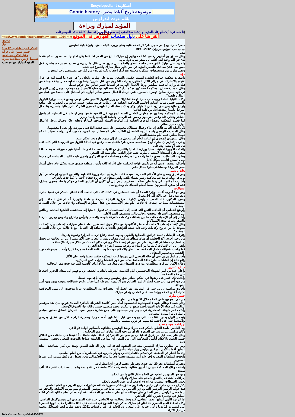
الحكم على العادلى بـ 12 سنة (19, 48)
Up (4, 44)
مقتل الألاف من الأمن (15, 55)
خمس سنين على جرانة (16, 51)
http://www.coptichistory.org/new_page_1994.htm (37, 36)
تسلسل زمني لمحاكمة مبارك (20, 58)
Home (6, 41)
